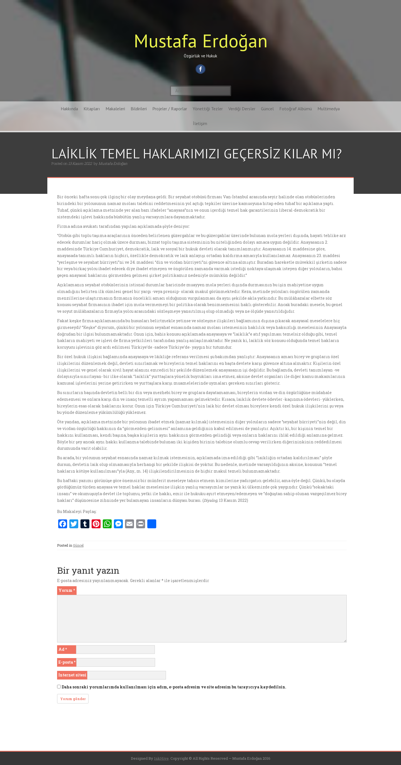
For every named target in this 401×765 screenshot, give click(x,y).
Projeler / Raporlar (169, 108)
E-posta (66, 662)
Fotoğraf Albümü (295, 108)
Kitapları (92, 108)
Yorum (66, 590)
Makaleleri (115, 108)
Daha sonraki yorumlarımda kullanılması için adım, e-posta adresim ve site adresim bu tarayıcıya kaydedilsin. (174, 687)
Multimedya (328, 108)
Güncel (267, 108)
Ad (62, 649)
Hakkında (69, 108)
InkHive (161, 758)
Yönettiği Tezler (208, 108)
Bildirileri (139, 108)
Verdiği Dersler (241, 108)
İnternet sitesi (72, 675)
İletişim (200, 123)
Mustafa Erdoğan (201, 40)
